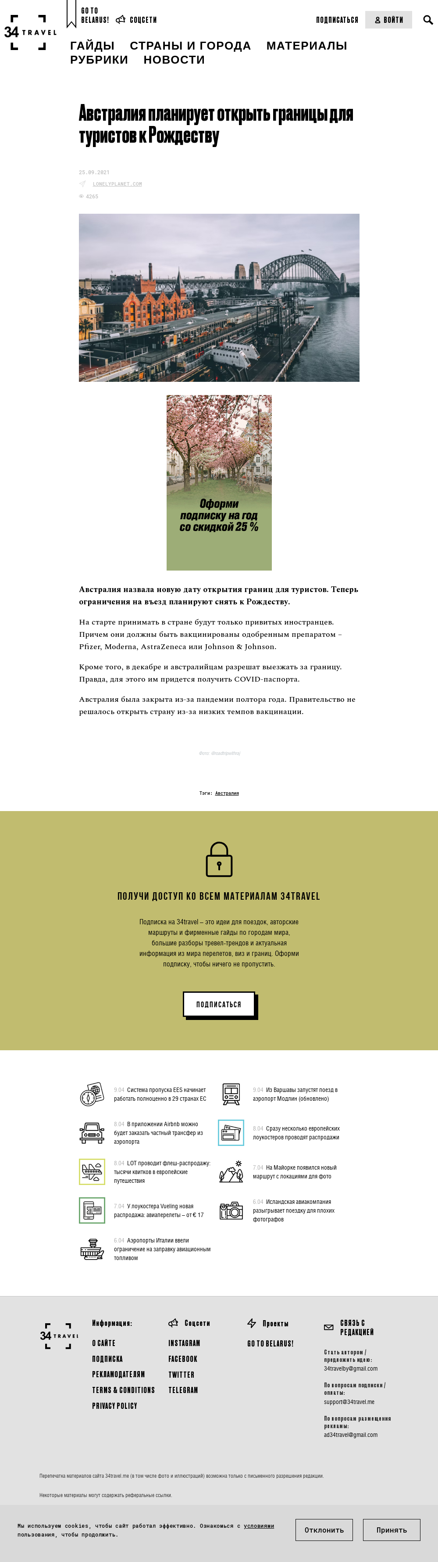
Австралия (227, 793)
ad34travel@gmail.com (350, 1434)
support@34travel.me (349, 1401)
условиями (259, 1525)
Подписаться (337, 19)
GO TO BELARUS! (270, 1343)
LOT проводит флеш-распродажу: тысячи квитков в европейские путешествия (162, 1171)
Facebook (182, 1359)
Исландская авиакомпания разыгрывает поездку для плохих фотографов (294, 1210)
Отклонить (324, 1529)
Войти (388, 19)
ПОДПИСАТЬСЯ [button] (219, 1004)
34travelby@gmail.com (350, 1368)
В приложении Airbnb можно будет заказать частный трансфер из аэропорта (158, 1132)
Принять (392, 1529)
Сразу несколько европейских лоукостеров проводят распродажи (296, 1132)
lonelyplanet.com (117, 183)
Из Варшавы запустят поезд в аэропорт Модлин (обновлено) (295, 1093)
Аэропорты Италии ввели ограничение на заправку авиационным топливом (162, 1248)
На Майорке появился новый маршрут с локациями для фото (295, 1171)
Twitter (181, 1374)
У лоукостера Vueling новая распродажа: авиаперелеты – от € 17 (159, 1210)
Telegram (183, 1390)
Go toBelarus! (95, 15)
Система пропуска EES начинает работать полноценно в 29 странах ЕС (160, 1093)
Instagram (184, 1343)
